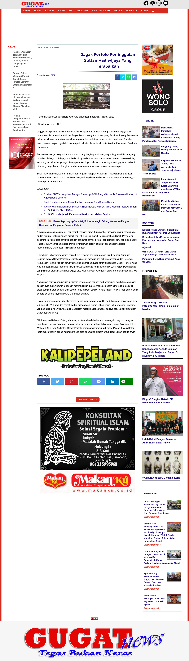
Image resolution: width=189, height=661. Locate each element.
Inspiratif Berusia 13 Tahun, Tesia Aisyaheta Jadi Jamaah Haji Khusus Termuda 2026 (161, 167)
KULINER (118, 11)
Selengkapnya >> (152, 517)
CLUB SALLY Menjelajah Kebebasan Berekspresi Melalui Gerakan (77, 215)
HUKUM (37, 11)
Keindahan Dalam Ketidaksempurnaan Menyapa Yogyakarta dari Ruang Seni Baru (162, 208)
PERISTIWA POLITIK (101, 11)
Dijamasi (146, 247)
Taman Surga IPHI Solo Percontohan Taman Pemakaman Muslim (160, 306)
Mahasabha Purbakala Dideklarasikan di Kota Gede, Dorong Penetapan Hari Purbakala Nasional (161, 134)
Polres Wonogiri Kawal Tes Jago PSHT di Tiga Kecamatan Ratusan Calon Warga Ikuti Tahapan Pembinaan (156, 508)
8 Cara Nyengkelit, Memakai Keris (161, 478)
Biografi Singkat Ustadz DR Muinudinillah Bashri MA (157, 401)
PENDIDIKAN (82, 11)
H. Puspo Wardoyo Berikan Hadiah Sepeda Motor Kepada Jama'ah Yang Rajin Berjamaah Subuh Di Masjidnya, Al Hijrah (161, 351)
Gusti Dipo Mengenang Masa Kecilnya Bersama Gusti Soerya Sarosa (79, 203)
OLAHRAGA (131, 11)
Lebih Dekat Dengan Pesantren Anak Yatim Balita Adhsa (159, 441)
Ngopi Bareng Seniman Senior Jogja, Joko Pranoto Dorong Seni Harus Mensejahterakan (154, 580)
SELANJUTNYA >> (88, 401)
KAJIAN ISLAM (65, 11)
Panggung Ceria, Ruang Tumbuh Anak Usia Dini (171, 149)
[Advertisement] (94, 640)
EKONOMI (49, 11)
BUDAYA (26, 11)
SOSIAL (144, 11)
